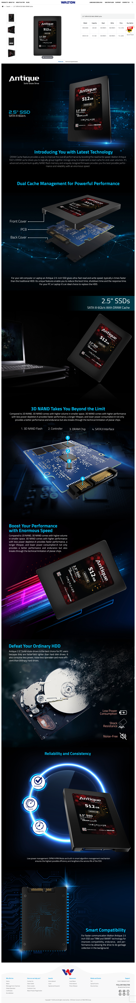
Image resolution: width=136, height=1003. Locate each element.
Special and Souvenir (54, 986)
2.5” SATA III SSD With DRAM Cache (23, 6)
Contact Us (30, 981)
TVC (91, 981)
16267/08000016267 (123, 981)
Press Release (73, 986)
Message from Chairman (13, 986)
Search (8, 6)
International (52, 981)
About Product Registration (34, 991)
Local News (72, 981)
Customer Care (31, 988)
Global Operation (10, 988)
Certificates (9, 991)
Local (49, 984)
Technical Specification (71, 62)
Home (7, 981)
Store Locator (31, 986)
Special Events (94, 984)
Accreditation (9, 993)
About (7, 984)
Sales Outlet (30, 984)
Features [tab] (60, 62)
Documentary (94, 986)
